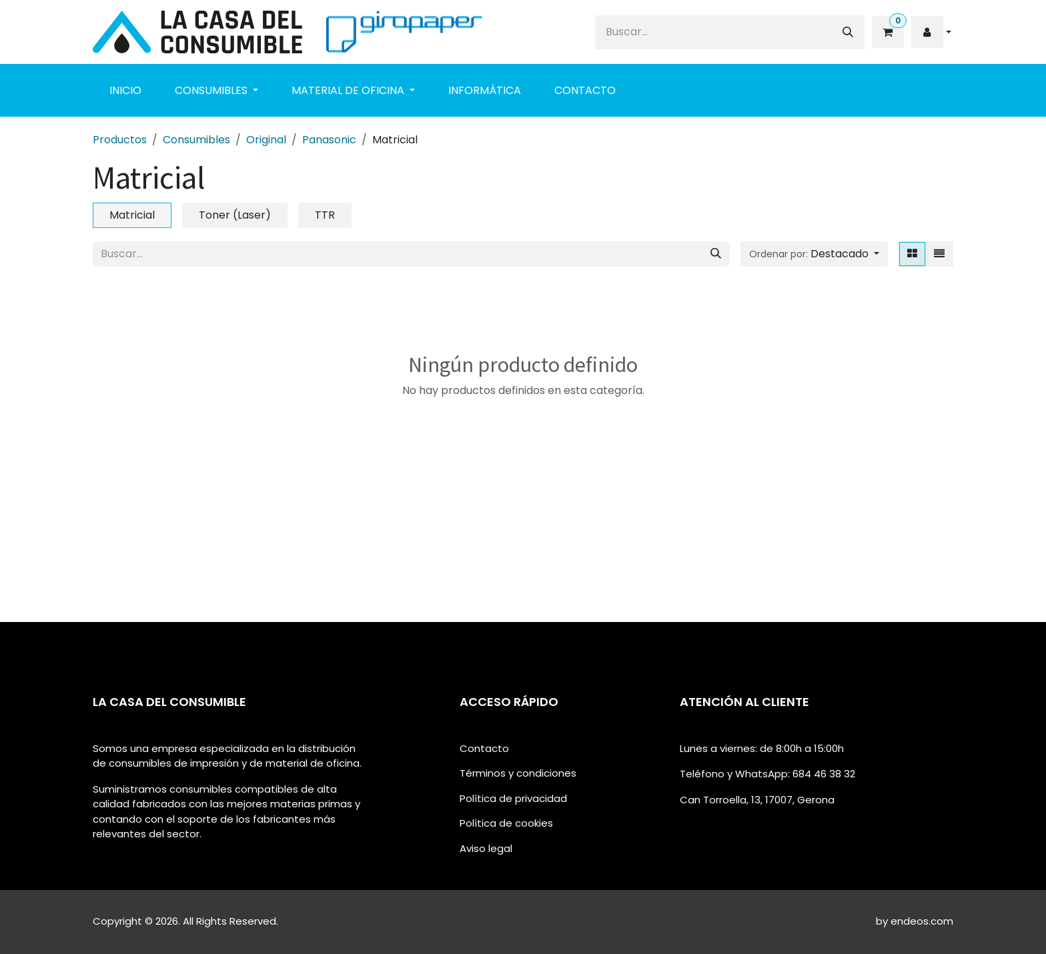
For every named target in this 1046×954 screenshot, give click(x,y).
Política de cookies (506, 823)
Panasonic (329, 139)
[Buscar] (848, 32)
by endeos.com (914, 921)
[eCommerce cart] (887, 32)
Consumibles (196, 139)
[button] (931, 32)
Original (266, 139)
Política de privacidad (513, 798)
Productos (120, 139)
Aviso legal (486, 848)
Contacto (484, 748)
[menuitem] (125, 90)
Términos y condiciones (518, 773)
